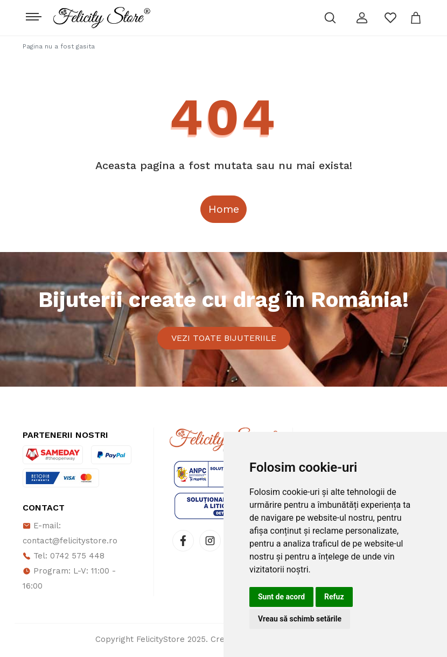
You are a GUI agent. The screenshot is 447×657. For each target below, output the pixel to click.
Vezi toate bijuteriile (223, 339)
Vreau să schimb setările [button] (299, 618)
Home (223, 208)
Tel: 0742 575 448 (63, 558)
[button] (362, 17)
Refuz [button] (334, 596)
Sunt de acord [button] (281, 596)
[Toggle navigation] (33, 14)
